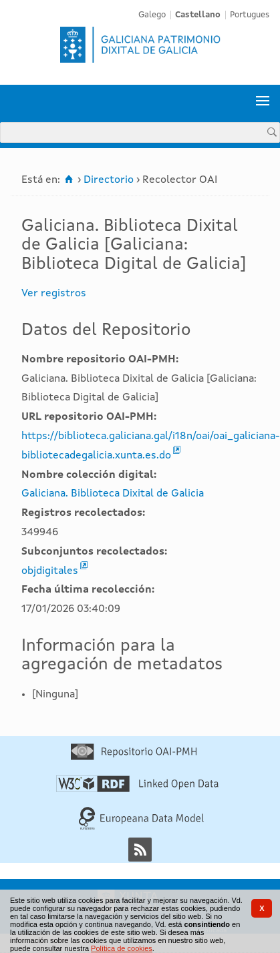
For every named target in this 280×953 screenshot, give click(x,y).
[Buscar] (272, 132)
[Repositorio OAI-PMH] (133, 757)
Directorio (109, 180)
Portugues (249, 15)
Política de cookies (121, 948)
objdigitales (49, 571)
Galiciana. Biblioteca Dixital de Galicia (112, 494)
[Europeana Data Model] (141, 827)
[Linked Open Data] (137, 789)
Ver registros (53, 293)
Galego (152, 15)
